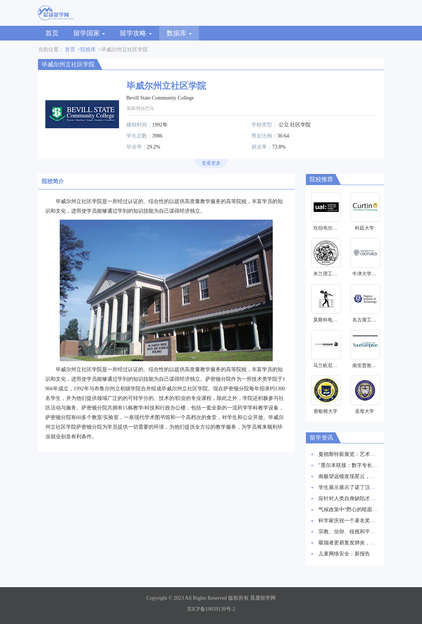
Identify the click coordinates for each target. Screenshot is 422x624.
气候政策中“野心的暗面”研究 (351, 509)
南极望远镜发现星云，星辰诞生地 (357, 476)
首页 (52, 33)
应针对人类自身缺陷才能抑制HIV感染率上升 (369, 498)
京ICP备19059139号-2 (211, 609)
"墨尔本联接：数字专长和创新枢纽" (359, 465)
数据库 (179, 33)
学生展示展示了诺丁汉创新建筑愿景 (359, 487)
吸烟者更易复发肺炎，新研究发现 (357, 542)
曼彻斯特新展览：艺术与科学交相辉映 (362, 454)
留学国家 (89, 33)
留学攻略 (136, 33)
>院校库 (87, 49)
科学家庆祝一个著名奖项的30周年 (357, 520)
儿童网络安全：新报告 (344, 554)
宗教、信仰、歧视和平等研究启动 (357, 531)
